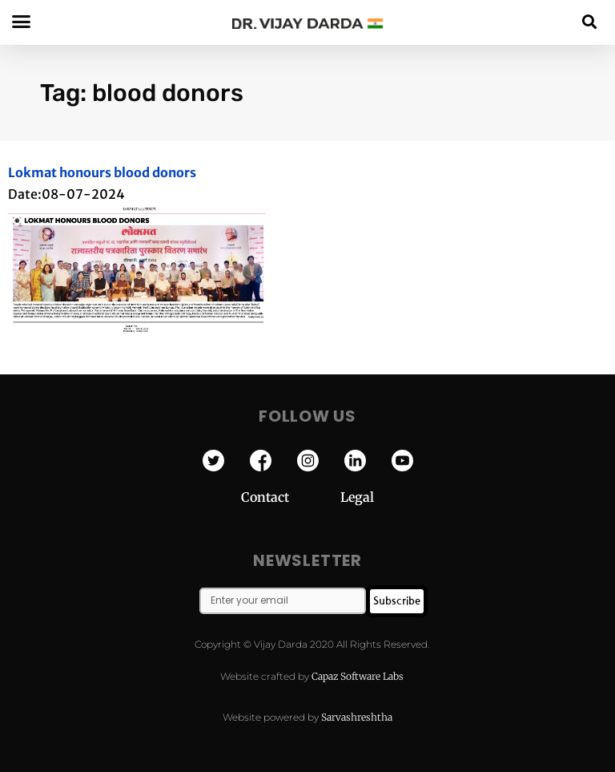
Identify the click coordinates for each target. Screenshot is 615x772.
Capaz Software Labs (358, 676)
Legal (357, 497)
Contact (290, 497)
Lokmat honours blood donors (102, 172)
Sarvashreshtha (356, 717)
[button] (590, 21)
